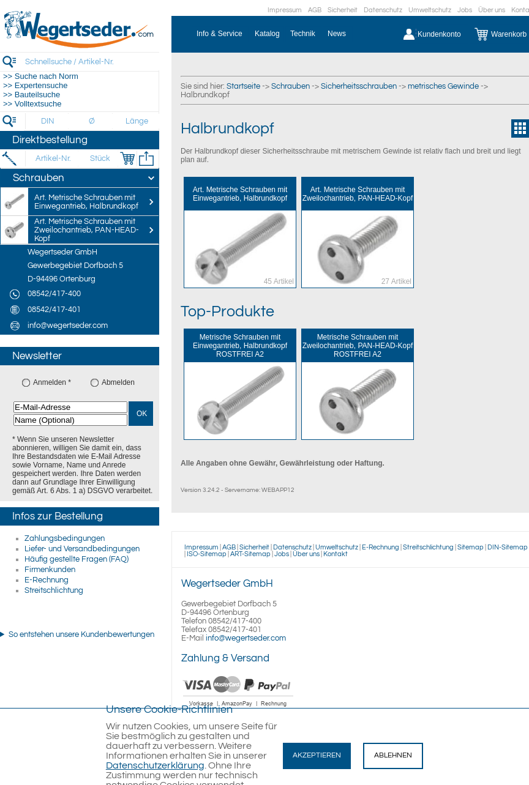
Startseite (243, 86)
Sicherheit (343, 10)
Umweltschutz (429, 10)
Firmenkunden (49, 569)
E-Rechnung (46, 580)
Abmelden (118, 382)
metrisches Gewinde (443, 86)
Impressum (285, 10)
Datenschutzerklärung (155, 765)
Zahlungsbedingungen (64, 538)
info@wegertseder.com (246, 638)
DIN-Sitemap (507, 547)
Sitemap (470, 547)
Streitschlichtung (53, 590)
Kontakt (335, 554)
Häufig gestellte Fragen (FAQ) (76, 559)
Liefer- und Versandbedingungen (82, 549)
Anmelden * (52, 382)
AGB (314, 10)
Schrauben (290, 86)
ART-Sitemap (250, 554)
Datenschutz (383, 10)
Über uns (491, 10)
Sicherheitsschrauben (359, 86)
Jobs (464, 10)
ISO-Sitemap (207, 554)
